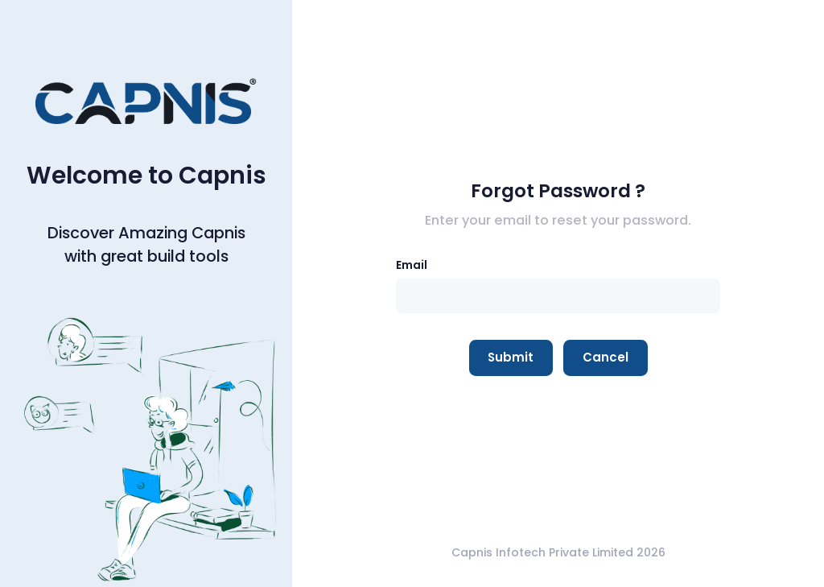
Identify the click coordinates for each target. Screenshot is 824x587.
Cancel (605, 357)
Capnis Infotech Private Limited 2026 (558, 552)
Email (411, 265)
